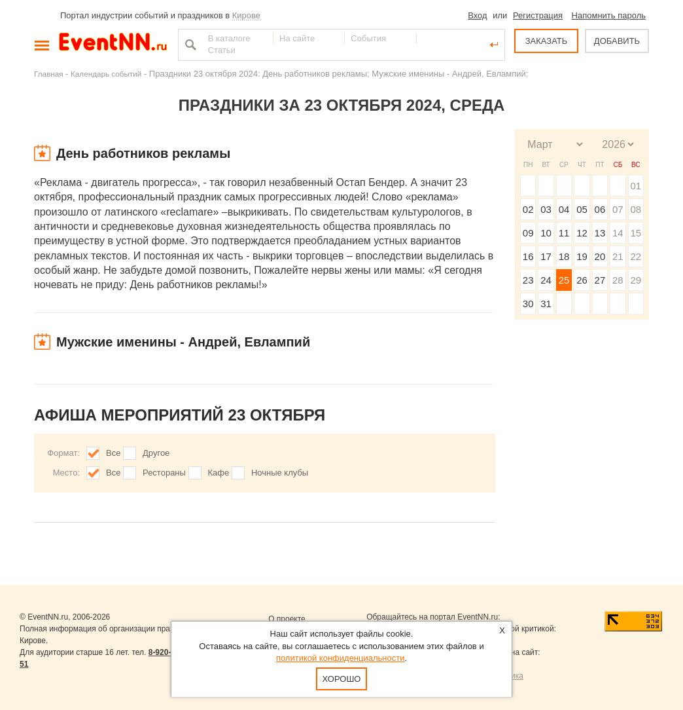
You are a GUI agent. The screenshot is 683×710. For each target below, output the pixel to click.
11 (564, 232)
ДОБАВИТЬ (617, 41)
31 (546, 303)
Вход (477, 15)
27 (600, 280)
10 (546, 232)
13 (600, 232)
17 (546, 256)
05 (581, 209)
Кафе (219, 472)
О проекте (287, 619)
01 (635, 185)
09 (528, 232)
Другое (156, 453)
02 (528, 209)
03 (546, 209)
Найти (189, 44)
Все (113, 453)
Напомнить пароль (609, 15)
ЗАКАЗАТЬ (546, 41)
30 (528, 303)
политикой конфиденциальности (340, 658)
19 (581, 256)
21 (617, 256)
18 (564, 256)
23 (528, 280)
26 (581, 280)
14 (617, 232)
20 (600, 256)
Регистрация (538, 15)
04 (564, 209)
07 (617, 209)
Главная (48, 73)
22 (635, 256)
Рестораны (164, 472)
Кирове (246, 15)
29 (635, 280)
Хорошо (342, 679)
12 (581, 232)
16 (528, 256)
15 (635, 232)
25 (564, 280)
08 (635, 209)
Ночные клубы (279, 472)
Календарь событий (106, 73)
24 (546, 280)
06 (600, 209)
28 (617, 280)
